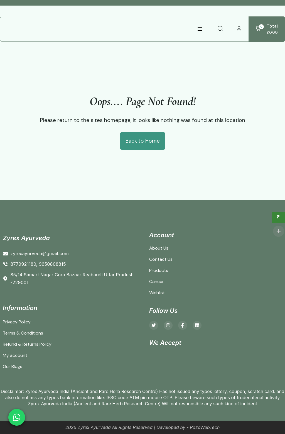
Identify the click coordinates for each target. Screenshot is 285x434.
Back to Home (143, 140)
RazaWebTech (205, 427)
